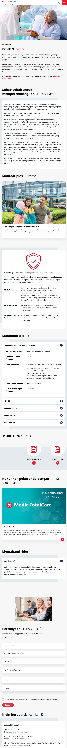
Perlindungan (7, 44)
